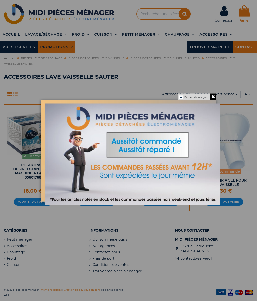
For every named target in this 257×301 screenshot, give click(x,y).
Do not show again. (196, 97)
